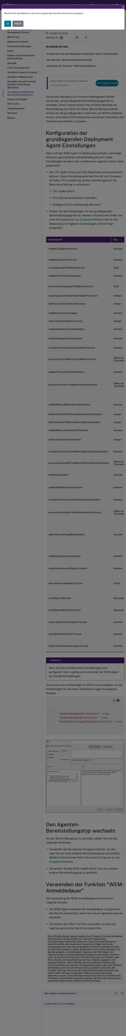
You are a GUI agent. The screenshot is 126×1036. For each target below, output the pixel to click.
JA (7, 23)
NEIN (18, 23)
